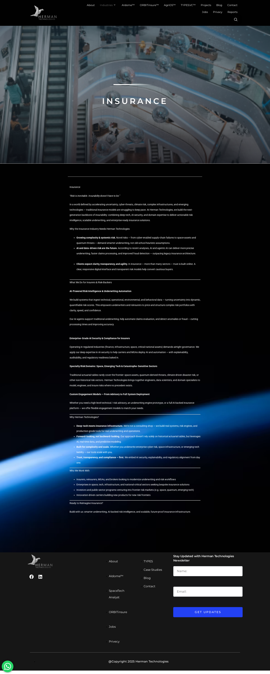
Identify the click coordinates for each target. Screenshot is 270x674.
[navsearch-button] (235, 19)
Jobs (205, 12)
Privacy (217, 12)
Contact (232, 5)
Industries (108, 5)
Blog (219, 5)
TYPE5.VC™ (188, 5)
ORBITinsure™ (149, 5)
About (91, 5)
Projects (206, 5)
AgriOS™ (170, 5)
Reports (232, 12)
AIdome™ (128, 5)
